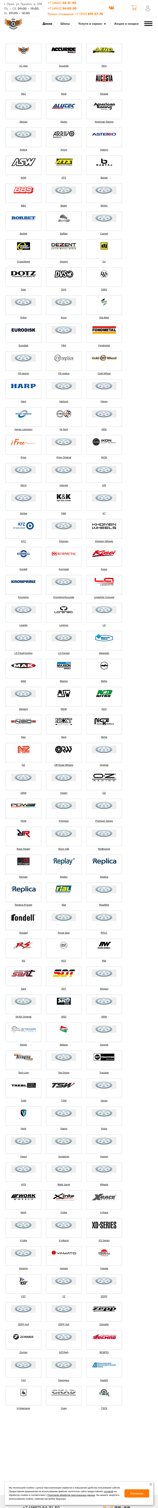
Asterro (104, 149)
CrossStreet (23, 261)
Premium (64, 820)
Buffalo (63, 233)
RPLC (104, 932)
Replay (63, 876)
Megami (23, 709)
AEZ (23, 93)
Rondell (23, 932)
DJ (104, 261)
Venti (23, 1128)
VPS (23, 1184)
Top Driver (64, 1072)
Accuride (64, 65)
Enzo (63, 317)
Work (23, 1212)
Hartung (63, 401)
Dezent (64, 261)
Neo (23, 737)
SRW (104, 1016)
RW (104, 960)
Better (63, 205)
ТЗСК (104, 1408)
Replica (104, 876)
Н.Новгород (23, 1408)
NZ (23, 765)
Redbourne (104, 848)
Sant (23, 988)
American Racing (104, 121)
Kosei (104, 569)
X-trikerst (64, 1240)
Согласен (136, 1493)
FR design (23, 373)
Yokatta (104, 1268)
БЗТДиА (64, 1352)
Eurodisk (23, 345)
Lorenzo (63, 625)
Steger (23, 1044)
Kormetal (64, 569)
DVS (63, 289)
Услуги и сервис (90, 23)
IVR (104, 485)
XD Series (104, 1240)
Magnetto (104, 653)
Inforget (64, 485)
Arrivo (63, 149)
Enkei (23, 317)
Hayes (104, 401)
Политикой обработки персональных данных (71, 1495)
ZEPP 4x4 (23, 1324)
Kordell (23, 569)
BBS (23, 205)
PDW (23, 820)
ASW (23, 177)
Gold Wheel (104, 373)
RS (23, 960)
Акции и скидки (126, 23)
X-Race (104, 1212)
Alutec (63, 121)
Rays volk (63, 848)
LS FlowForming (23, 653)
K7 (104, 513)
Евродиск (63, 1380)
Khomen (64, 541)
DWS (104, 289)
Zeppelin (104, 1324)
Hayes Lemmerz (23, 429)
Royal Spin (64, 932)
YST (23, 1296)
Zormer (24, 1352)
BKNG (104, 205)
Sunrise (104, 1044)
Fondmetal (104, 345)
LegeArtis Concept (104, 597)
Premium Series (104, 820)
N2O (104, 709)
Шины (65, 23)
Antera (23, 149)
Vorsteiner (63, 1156)
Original (104, 765)
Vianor (63, 1128)
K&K (63, 513)
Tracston (104, 1072)
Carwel (104, 233)
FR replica (64, 373)
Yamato (64, 1268)
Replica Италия (23, 904)
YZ (63, 1296)
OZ (104, 793)
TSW (64, 1100)
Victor (104, 1128)
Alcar (63, 93)
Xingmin (23, 1268)
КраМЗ (104, 1380)
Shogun (104, 988)
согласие (109, 1491)
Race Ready (23, 848)
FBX (63, 345)
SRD (63, 1016)
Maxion (64, 681)
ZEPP (104, 1296)
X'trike (63, 1212)
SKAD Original (23, 1016)
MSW (64, 709)
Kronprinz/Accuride (63, 597)
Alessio (24, 121)
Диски (47, 23)
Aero (104, 65)
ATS (64, 177)
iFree (23, 457)
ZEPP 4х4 (63, 1324)
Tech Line (23, 1072)
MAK (23, 681)
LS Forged (64, 653)
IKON (104, 457)
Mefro (104, 681)
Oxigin (63, 793)
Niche (104, 737)
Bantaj (104, 177)
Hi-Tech (64, 429)
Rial (64, 904)
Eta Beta (104, 317)
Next (63, 737)
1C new (23, 65)
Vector (104, 1100)
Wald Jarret (64, 1184)
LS (104, 625)
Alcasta (104, 93)
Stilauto (64, 1044)
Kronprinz (23, 597)
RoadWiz (104, 904)
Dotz (23, 289)
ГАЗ (23, 1380)
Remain (23, 876)
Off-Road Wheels (63, 765)
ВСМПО (104, 1352)
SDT (63, 988)
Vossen (104, 1156)
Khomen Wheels (104, 541)
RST (63, 960)
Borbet (23, 233)
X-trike (23, 1240)
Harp (23, 401)
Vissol (23, 1156)
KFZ (23, 541)
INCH (23, 485)
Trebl (23, 1100)
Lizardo (23, 625)
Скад (64, 1408)
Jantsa (23, 513)
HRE (104, 429)
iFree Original (63, 457)
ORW (23, 793)
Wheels (104, 1184)
